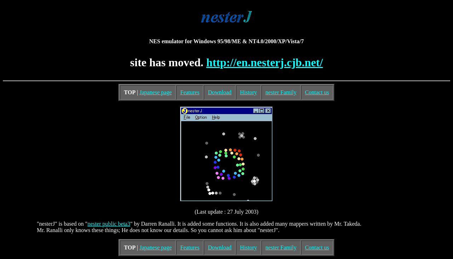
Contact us (317, 92)
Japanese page (155, 92)
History (248, 92)
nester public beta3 (108, 224)
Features (189, 92)
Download (219, 92)
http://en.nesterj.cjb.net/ (264, 62)
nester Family (281, 92)
